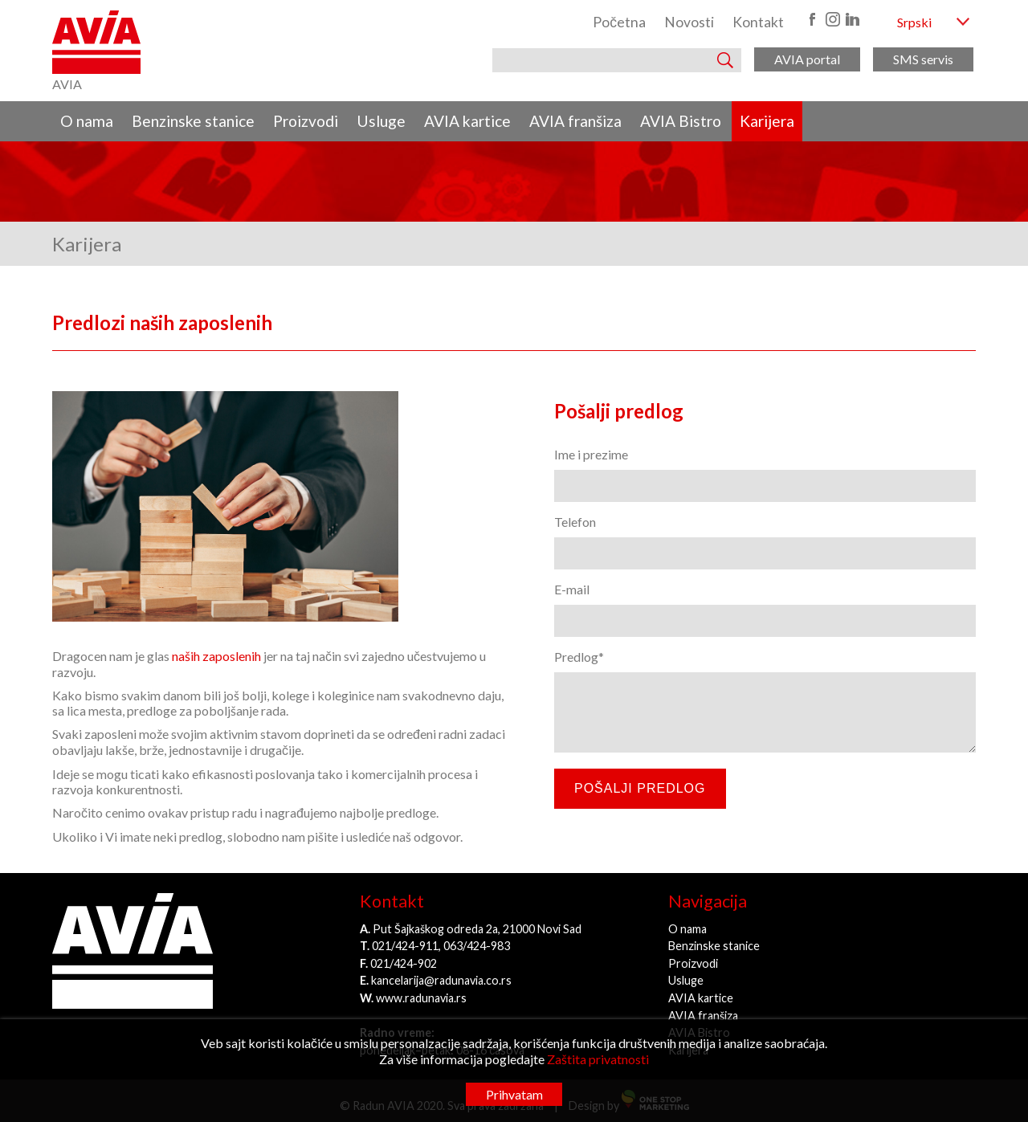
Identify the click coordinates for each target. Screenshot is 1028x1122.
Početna (619, 22)
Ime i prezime (591, 454)
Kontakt (758, 22)
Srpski (914, 22)
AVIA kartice (467, 121)
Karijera (767, 121)
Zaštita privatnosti (598, 1059)
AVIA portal (807, 59)
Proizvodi (305, 121)
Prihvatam (514, 1094)
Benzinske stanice (193, 121)
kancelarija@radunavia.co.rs (441, 980)
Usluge (381, 121)
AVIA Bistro (680, 121)
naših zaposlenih (215, 655)
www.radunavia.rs (421, 998)
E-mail (571, 589)
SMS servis (923, 59)
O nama (86, 121)
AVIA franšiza (575, 121)
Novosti (689, 22)
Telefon (575, 521)
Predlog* (579, 656)
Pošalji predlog (640, 788)
